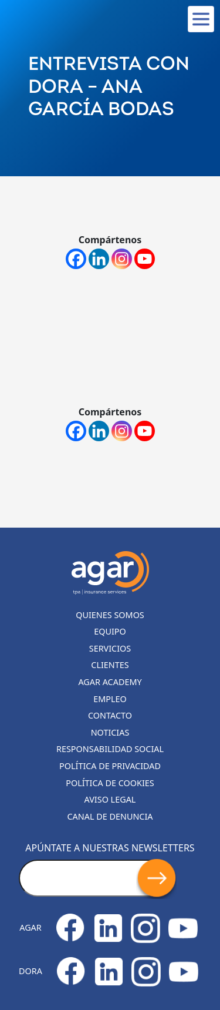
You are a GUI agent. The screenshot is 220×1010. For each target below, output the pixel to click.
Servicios (110, 648)
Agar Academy (109, 681)
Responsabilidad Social (110, 748)
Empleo (110, 698)
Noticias (110, 732)
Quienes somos (110, 614)
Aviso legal (110, 799)
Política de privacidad (110, 765)
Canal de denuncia (110, 816)
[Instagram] (121, 259)
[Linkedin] (99, 259)
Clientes (109, 664)
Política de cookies (110, 782)
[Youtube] (144, 259)
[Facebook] (76, 259)
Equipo (110, 631)
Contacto (110, 715)
